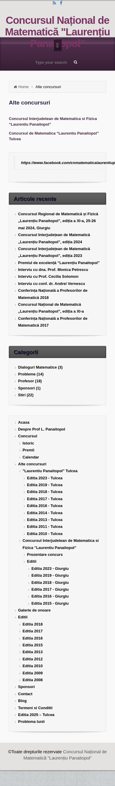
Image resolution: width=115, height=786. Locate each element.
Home (23, 87)
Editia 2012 (33, 659)
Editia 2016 (33, 638)
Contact (25, 694)
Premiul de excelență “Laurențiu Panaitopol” (59, 263)
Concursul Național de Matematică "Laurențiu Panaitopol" (57, 31)
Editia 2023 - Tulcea (45, 478)
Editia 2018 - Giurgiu (50, 582)
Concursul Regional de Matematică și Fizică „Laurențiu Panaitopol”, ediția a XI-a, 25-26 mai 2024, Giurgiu (58, 221)
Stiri (21, 395)
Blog (22, 700)
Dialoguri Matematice (37, 367)
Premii (28, 450)
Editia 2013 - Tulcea (45, 519)
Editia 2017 (33, 631)
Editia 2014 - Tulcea (45, 513)
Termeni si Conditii (35, 708)
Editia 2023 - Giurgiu (50, 568)
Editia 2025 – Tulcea (36, 714)
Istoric (28, 443)
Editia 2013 (33, 652)
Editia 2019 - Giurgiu (50, 575)
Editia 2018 (33, 624)
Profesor (26, 381)
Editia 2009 (33, 673)
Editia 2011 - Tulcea (45, 526)
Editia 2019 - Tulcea (45, 485)
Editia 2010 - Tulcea (45, 533)
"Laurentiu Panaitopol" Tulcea (50, 471)
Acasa (23, 422)
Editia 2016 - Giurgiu (50, 596)
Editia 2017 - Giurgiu (50, 589)
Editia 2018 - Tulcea (45, 491)
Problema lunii (31, 721)
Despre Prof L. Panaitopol (41, 429)
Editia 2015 (33, 645)
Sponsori (26, 388)
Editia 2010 (33, 666)
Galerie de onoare (34, 610)
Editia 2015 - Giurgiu (50, 603)
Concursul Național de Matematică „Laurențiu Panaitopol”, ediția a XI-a (51, 308)
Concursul (27, 436)
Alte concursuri (32, 464)
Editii (31, 561)
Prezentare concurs (45, 554)
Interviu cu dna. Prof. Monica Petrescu (53, 269)
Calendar (31, 457)
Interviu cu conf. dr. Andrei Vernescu (51, 283)
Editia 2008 (33, 680)
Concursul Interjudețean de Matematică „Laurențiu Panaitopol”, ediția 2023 (54, 252)
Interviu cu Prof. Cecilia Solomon (48, 276)
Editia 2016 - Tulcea (45, 505)
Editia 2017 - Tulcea (45, 499)
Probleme (27, 374)
